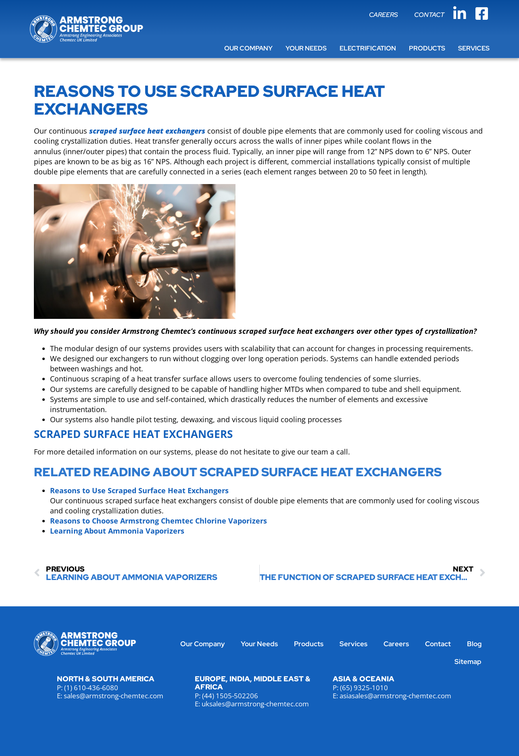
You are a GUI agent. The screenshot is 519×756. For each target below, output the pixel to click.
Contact (429, 14)
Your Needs (306, 48)
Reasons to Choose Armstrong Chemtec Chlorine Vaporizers (158, 521)
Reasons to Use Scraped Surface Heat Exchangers (139, 490)
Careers (383, 14)
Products (427, 48)
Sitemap (467, 661)
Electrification (368, 48)
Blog (474, 643)
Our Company (248, 48)
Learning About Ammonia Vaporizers (117, 531)
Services (474, 48)
